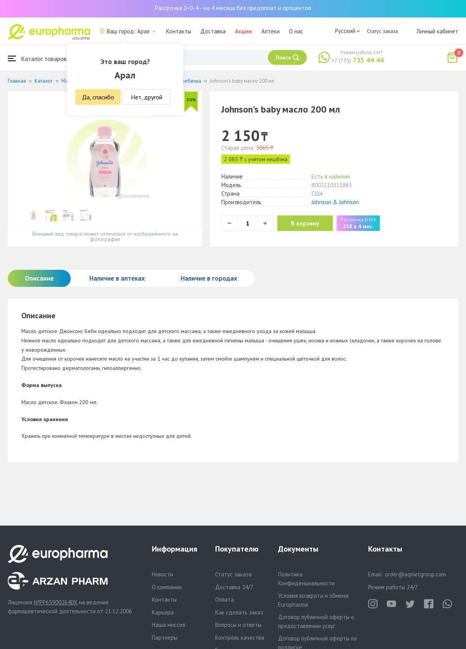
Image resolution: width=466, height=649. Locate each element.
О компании (167, 587)
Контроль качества (239, 637)
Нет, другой (146, 97)
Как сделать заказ (239, 612)
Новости (162, 574)
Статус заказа (382, 31)
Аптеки (270, 31)
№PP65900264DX (55, 602)
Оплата (224, 599)
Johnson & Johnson (335, 202)
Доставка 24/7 (234, 587)
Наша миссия (168, 624)
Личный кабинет (437, 31)
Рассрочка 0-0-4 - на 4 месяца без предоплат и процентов (233, 8)
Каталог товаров (37, 58)
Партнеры (164, 637)
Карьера (163, 612)
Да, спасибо (98, 97)
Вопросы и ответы (238, 624)
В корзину (307, 223)
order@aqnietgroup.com (415, 574)
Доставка (213, 31)
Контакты (178, 31)
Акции (243, 31)
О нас (296, 31)
